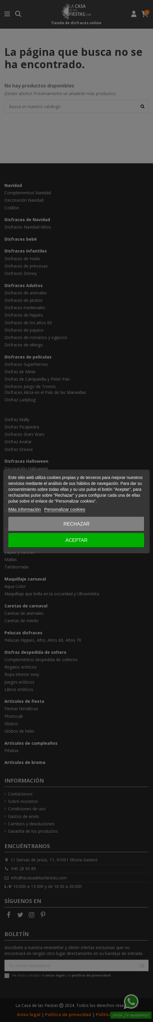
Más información (24, 509)
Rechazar (76, 524)
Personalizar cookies (64, 509)
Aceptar (76, 540)
